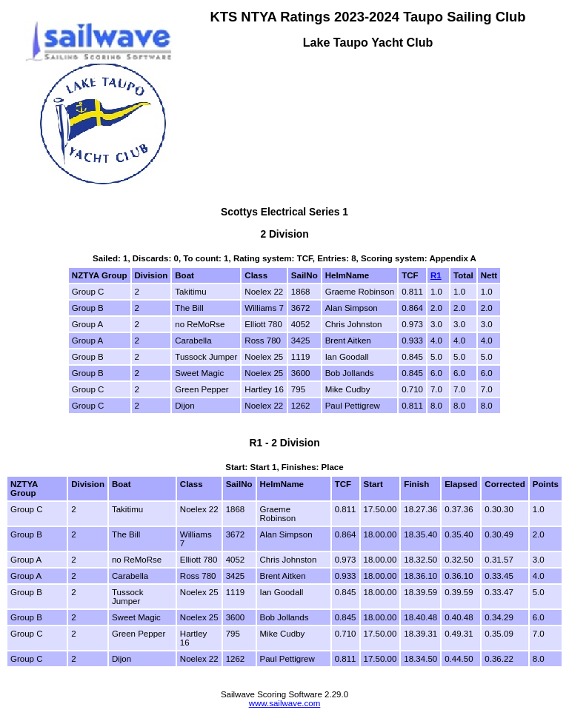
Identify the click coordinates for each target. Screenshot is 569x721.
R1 (436, 275)
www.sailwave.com (285, 703)
